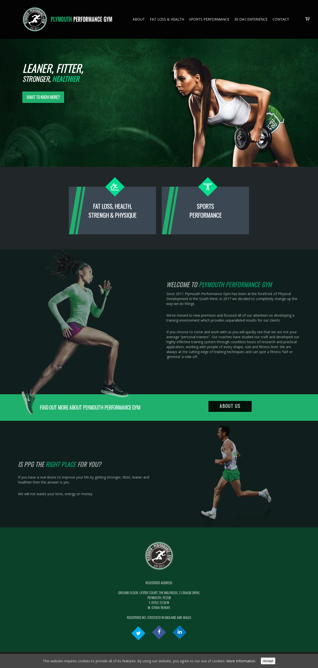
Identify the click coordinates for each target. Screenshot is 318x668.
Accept (268, 661)
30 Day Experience (251, 19)
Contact (281, 19)
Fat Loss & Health (167, 19)
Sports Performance (209, 19)
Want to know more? (43, 114)
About (139, 19)
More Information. (241, 661)
